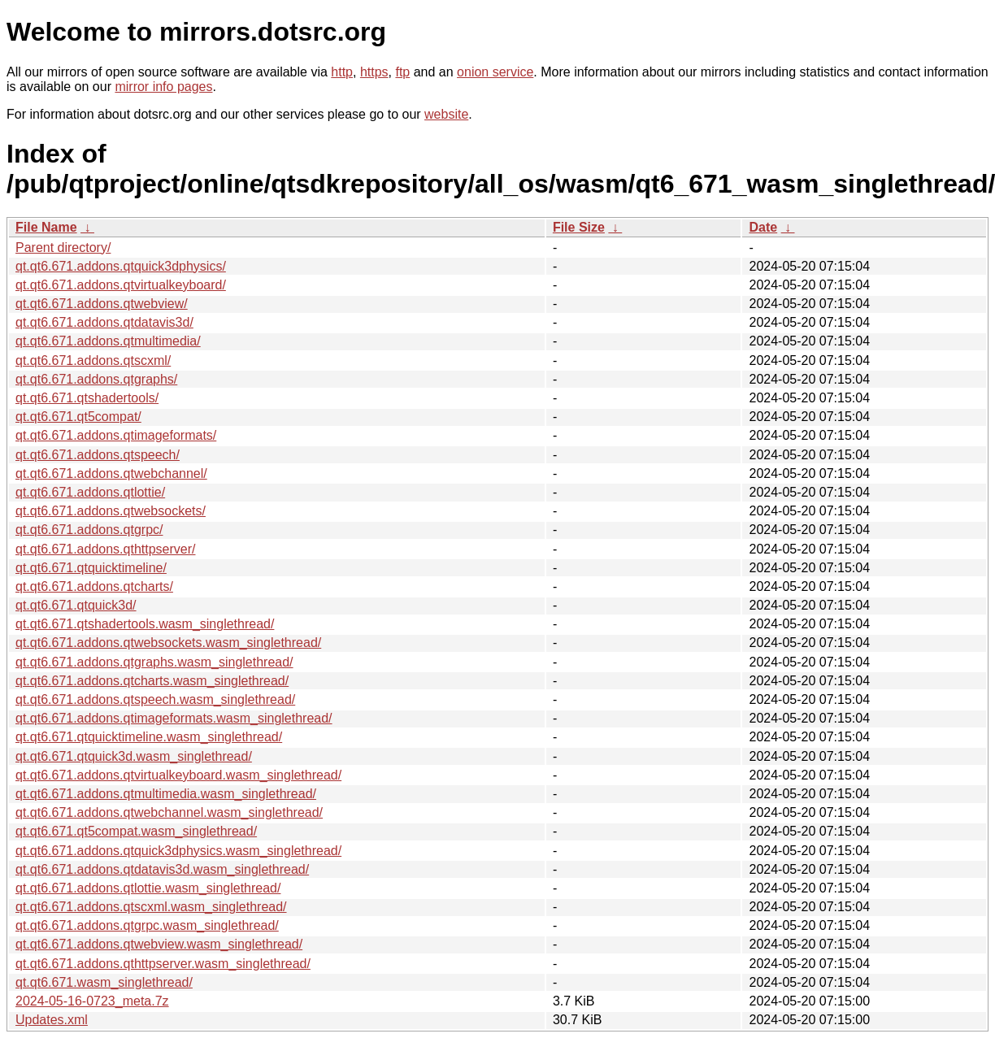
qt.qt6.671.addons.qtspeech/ (97, 455)
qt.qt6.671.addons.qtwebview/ (101, 304)
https (374, 72)
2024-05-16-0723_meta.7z (92, 1001)
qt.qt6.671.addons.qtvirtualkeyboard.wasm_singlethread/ (178, 775)
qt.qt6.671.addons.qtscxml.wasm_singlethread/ (151, 907)
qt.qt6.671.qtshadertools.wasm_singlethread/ (144, 624)
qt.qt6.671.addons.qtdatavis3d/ (104, 322)
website (446, 114)
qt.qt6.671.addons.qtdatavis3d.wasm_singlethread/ (162, 869)
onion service (495, 72)
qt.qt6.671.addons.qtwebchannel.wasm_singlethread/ (169, 812)
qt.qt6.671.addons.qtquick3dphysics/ (120, 266)
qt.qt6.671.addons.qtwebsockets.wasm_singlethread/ (168, 642)
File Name (46, 227)
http (342, 72)
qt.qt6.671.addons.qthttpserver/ (105, 549)
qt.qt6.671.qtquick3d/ (76, 605)
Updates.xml (51, 1020)
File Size (579, 227)
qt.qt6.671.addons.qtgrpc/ (89, 529)
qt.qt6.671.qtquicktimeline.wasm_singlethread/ (148, 737)
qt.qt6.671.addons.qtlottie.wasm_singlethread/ (147, 888)
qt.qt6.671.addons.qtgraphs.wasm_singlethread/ (154, 662)
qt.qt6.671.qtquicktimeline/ (91, 568)
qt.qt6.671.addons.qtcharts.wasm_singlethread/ (152, 681)
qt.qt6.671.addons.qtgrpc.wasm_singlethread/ (147, 925)
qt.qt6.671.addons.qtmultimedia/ (108, 341)
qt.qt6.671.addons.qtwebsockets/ (110, 511)
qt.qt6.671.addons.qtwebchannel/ (111, 473)
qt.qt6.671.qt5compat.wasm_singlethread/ (136, 831)
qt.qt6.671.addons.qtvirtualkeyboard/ (120, 285)
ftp (402, 72)
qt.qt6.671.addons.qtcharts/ (94, 586)
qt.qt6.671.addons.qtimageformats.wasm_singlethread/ (173, 718)
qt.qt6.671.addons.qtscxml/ (93, 360)
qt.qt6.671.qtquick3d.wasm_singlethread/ (133, 756)
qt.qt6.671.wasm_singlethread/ (104, 982)
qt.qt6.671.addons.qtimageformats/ (115, 435)
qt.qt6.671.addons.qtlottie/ (90, 492)
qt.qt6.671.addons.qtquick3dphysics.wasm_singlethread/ (178, 851)
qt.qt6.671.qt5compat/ (78, 416)
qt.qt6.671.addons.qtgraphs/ (96, 379)
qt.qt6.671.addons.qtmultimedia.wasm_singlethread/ (165, 794)
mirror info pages (163, 86)
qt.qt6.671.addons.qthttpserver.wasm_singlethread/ (163, 964)
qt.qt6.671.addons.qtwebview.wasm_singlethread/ (158, 944)
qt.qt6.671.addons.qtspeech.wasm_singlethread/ (155, 699)
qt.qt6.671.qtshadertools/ (87, 398)
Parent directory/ (63, 247)
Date (763, 227)
